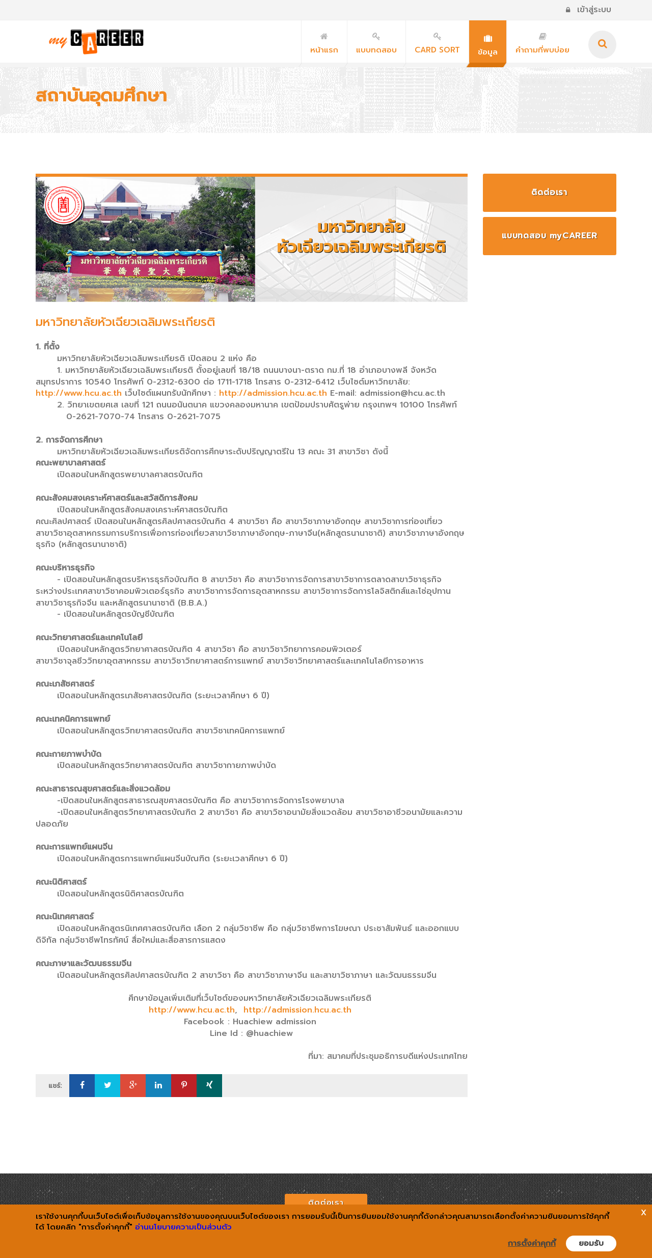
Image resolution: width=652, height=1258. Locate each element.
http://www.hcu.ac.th (80, 393)
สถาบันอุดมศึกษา (101, 95)
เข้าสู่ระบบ (588, 10)
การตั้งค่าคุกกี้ (532, 1243)
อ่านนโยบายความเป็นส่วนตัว (183, 1227)
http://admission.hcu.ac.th (273, 393)
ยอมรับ (591, 1243)
